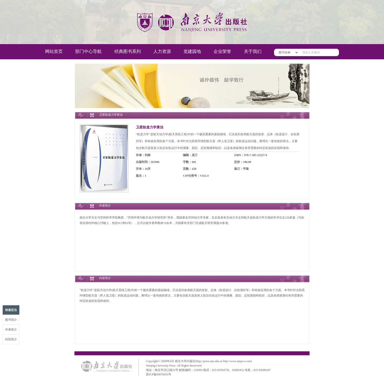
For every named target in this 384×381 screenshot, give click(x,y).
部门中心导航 (88, 51)
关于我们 (253, 51)
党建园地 (192, 51)
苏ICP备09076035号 (158, 374)
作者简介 (11, 329)
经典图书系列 (127, 51)
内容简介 (11, 339)
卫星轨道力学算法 (149, 127)
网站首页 (54, 51)
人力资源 (162, 51)
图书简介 (11, 319)
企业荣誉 (222, 51)
